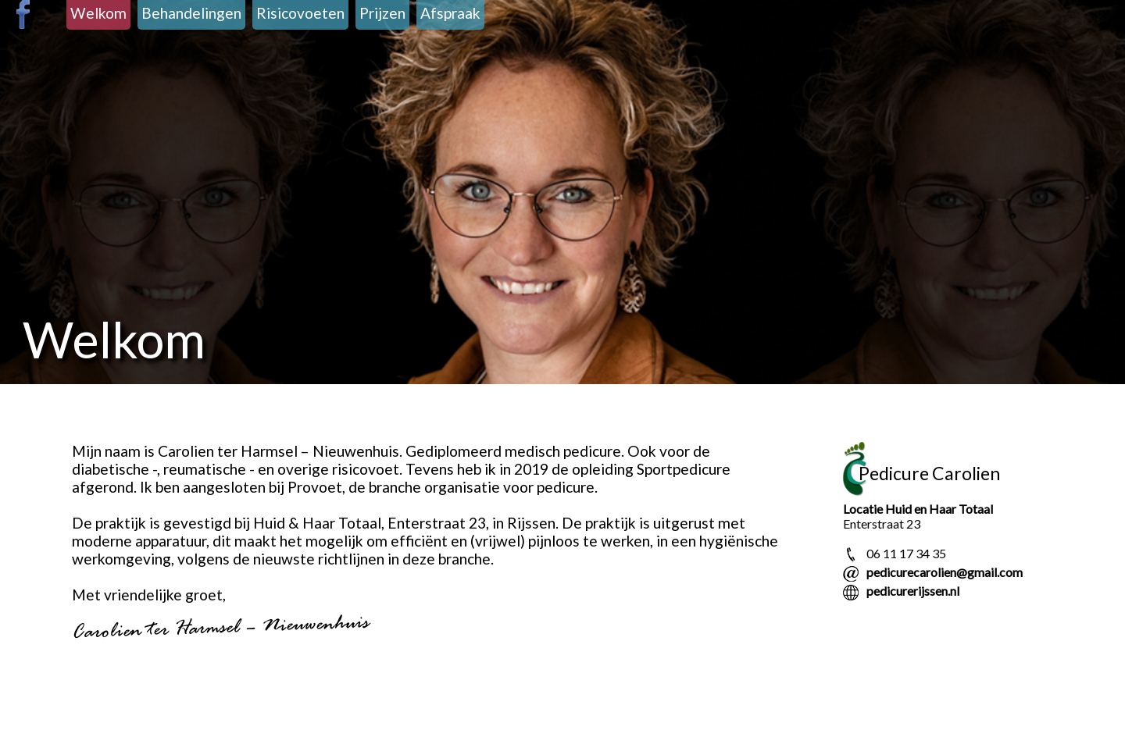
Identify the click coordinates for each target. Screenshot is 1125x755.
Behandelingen (191, 13)
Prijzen (382, 13)
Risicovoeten (300, 13)
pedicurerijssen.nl (912, 590)
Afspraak (450, 13)
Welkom (98, 13)
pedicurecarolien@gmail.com (944, 571)
